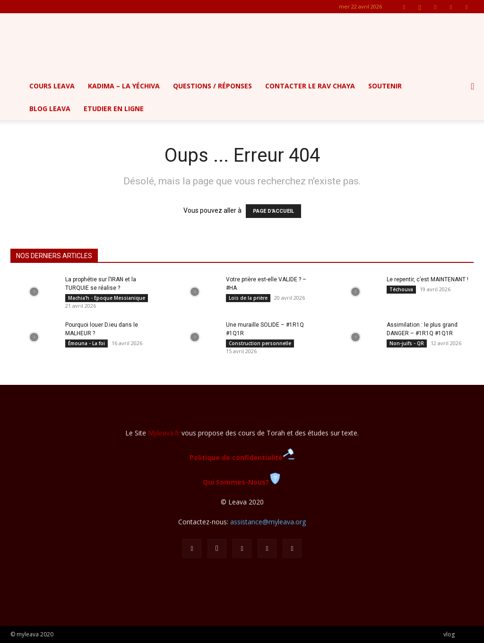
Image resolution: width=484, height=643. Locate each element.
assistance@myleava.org (268, 521)
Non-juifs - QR (406, 343)
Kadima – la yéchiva (124, 85)
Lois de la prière (248, 298)
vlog (449, 634)
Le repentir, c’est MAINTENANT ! (427, 279)
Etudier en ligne (114, 108)
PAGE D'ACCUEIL (273, 211)
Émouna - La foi (86, 343)
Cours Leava (52, 85)
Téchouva (401, 289)
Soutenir (385, 85)
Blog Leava (49, 108)
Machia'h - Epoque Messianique (106, 298)
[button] (472, 86)
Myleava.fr (164, 432)
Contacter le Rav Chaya (310, 85)
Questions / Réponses (212, 85)
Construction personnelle (260, 343)
